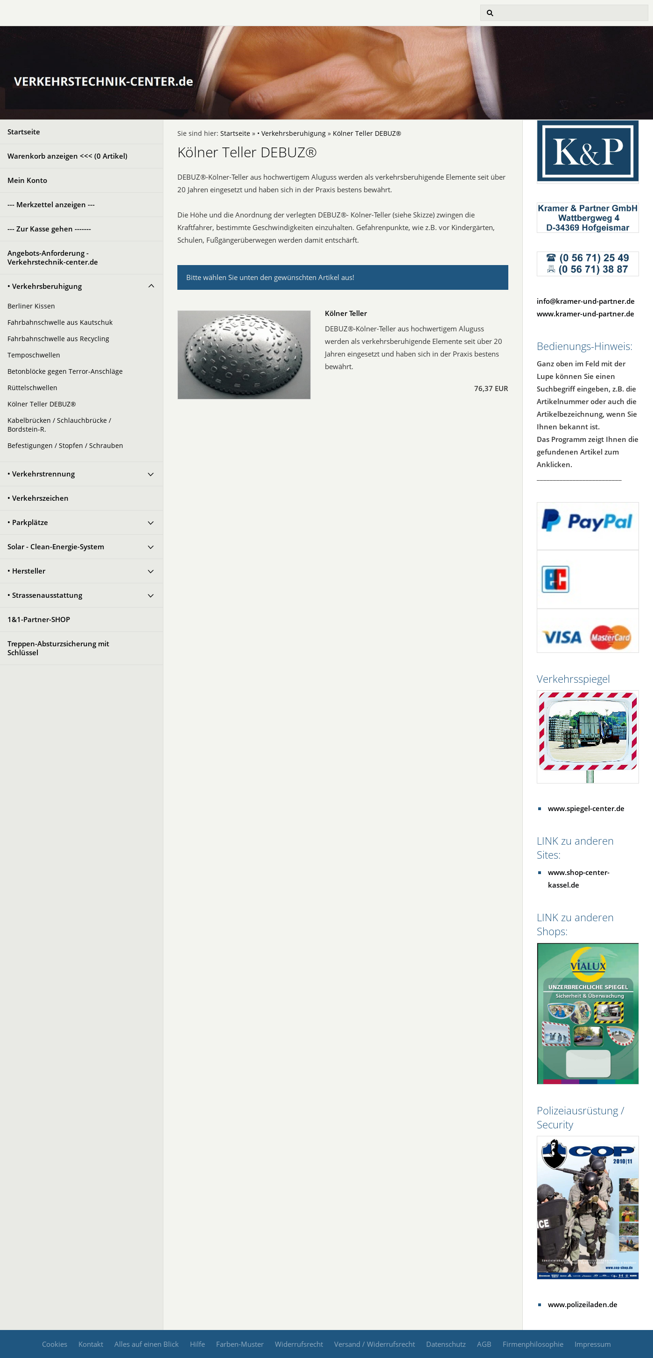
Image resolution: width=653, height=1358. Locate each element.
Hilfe (197, 1344)
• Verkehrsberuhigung (44, 286)
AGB (484, 1344)
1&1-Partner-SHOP (38, 619)
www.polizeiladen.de (583, 1304)
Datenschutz (446, 1344)
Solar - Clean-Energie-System (55, 546)
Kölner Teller (346, 313)
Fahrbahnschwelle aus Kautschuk (59, 322)
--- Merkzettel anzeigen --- (51, 204)
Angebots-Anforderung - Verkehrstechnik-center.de (52, 257)
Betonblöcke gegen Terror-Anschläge (65, 371)
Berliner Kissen (31, 306)
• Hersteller (26, 570)
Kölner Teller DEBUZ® (41, 404)
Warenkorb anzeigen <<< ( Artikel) (67, 156)
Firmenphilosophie (533, 1344)
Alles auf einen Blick (146, 1344)
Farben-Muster (240, 1344)
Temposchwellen (33, 355)
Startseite (23, 131)
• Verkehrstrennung (41, 473)
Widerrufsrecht (299, 1344)
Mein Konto (27, 180)
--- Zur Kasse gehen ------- (49, 228)
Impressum (593, 1344)
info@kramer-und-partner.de (586, 301)
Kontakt (90, 1344)
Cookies (54, 1344)
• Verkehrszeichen (38, 498)
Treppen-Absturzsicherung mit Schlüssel (58, 648)
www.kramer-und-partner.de (585, 313)
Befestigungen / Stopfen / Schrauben (65, 445)
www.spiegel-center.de (586, 808)
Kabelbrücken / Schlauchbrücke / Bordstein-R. (59, 425)
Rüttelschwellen (32, 388)
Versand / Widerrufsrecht (374, 1344)
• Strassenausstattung (44, 595)
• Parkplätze (27, 522)
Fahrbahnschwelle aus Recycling (58, 339)
